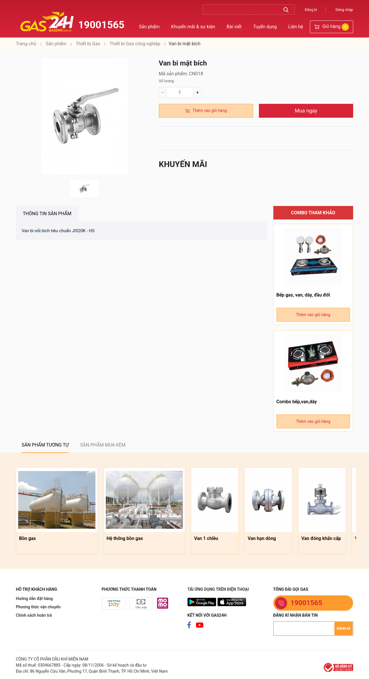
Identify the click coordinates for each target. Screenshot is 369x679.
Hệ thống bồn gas (125, 538)
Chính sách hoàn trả (34, 615)
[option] (84, 116)
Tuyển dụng (265, 26)
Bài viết (234, 26)
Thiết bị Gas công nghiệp (134, 43)
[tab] (47, 214)
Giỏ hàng (331, 27)
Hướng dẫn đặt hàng (34, 598)
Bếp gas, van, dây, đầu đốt (303, 295)
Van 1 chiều (206, 538)
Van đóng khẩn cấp (321, 538)
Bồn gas (27, 538)
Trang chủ (26, 43)
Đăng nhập (344, 9)
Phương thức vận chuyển (38, 607)
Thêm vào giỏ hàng (210, 110)
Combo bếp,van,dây (296, 401)
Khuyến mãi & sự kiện (193, 26)
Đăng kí (311, 9)
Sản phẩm (149, 26)
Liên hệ (295, 26)
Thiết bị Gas (87, 43)
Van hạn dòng (262, 538)
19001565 (101, 25)
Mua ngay (306, 111)
